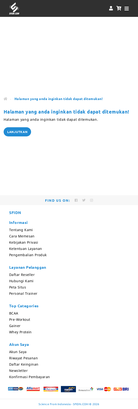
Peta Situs (17, 287)
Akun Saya (18, 351)
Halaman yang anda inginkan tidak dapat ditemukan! (58, 98)
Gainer (14, 325)
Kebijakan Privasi (23, 242)
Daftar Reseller (22, 274)
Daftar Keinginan (23, 364)
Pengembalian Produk (28, 255)
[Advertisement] (69, 55)
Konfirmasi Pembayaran (29, 377)
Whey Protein (20, 332)
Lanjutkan (17, 132)
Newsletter (18, 370)
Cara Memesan (22, 236)
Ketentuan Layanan (25, 248)
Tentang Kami (21, 230)
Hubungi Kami (21, 281)
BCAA (13, 313)
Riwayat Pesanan (23, 358)
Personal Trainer (23, 293)
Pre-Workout (19, 319)
